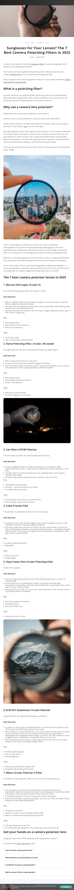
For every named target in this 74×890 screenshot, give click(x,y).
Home (27, 42)
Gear (32, 42)
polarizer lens (15, 74)
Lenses (32, 57)
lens (25, 126)
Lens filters (40, 42)
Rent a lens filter (23, 843)
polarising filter (37, 64)
